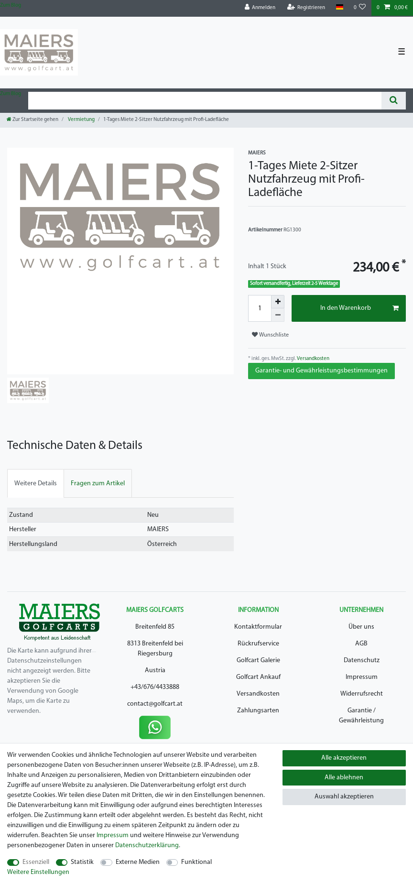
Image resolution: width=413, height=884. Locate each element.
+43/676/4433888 (154, 687)
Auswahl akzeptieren (344, 796)
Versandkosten (312, 358)
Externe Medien (138, 862)
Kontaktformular (258, 627)
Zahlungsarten (258, 710)
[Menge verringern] (277, 315)
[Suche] (393, 100)
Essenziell (35, 862)
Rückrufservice (258, 643)
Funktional (196, 862)
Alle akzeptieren (344, 758)
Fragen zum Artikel (98, 483)
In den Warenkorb (359, 308)
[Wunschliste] (359, 8)
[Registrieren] (306, 8)
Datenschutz (362, 660)
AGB (361, 643)
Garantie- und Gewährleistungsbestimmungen (321, 370)
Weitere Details (35, 483)
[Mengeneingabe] (259, 308)
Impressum (362, 677)
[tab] (35, 483)
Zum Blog (10, 5)
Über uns (361, 627)
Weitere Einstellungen (38, 872)
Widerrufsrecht (361, 694)
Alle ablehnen (344, 777)
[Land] (339, 7)
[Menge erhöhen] (277, 301)
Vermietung (81, 119)
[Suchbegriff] (204, 100)
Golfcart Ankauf (258, 677)
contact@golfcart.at (155, 704)
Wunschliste (270, 335)
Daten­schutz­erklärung (147, 845)
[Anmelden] (260, 8)
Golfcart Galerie (258, 660)
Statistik (82, 862)
